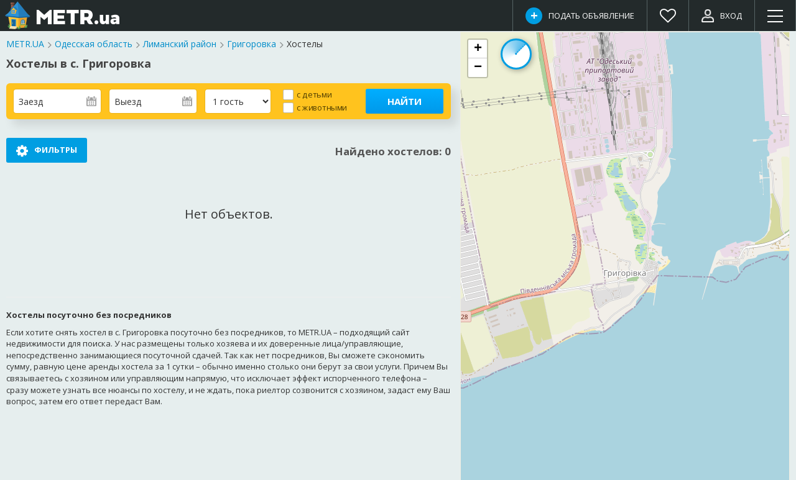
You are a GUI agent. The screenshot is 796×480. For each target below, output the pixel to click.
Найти (404, 101)
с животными (322, 107)
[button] (477, 49)
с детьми (314, 94)
